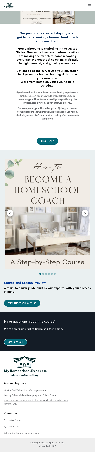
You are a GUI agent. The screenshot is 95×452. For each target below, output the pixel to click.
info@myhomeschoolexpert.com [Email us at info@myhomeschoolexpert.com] (23, 433)
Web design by (47, 446)
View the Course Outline (22, 303)
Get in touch (15, 342)
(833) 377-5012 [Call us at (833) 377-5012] (14, 426)
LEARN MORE (47, 141)
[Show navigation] (89, 5)
